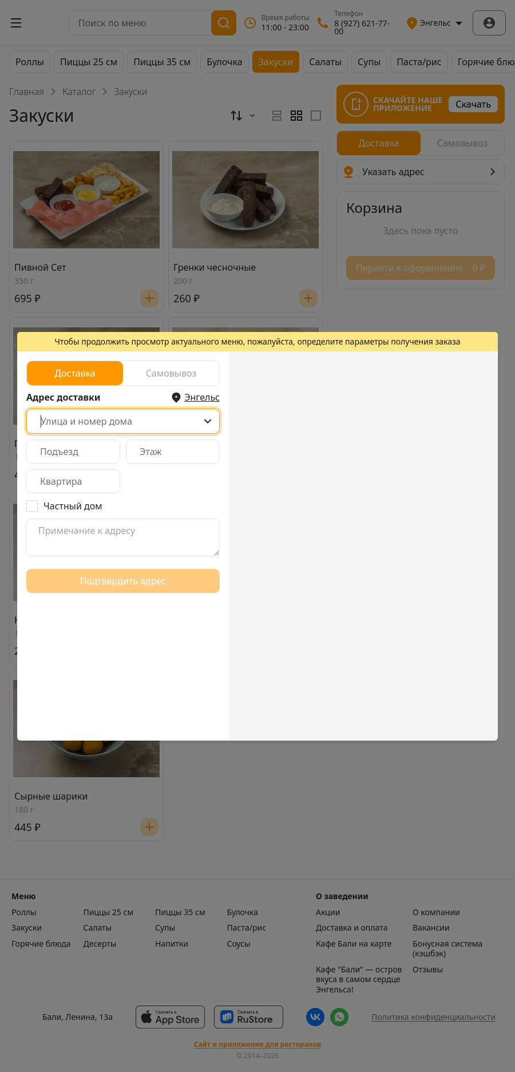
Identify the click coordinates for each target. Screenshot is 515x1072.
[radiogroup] (123, 373)
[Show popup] (208, 421)
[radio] (75, 373)
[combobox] (123, 421)
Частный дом (72, 506)
